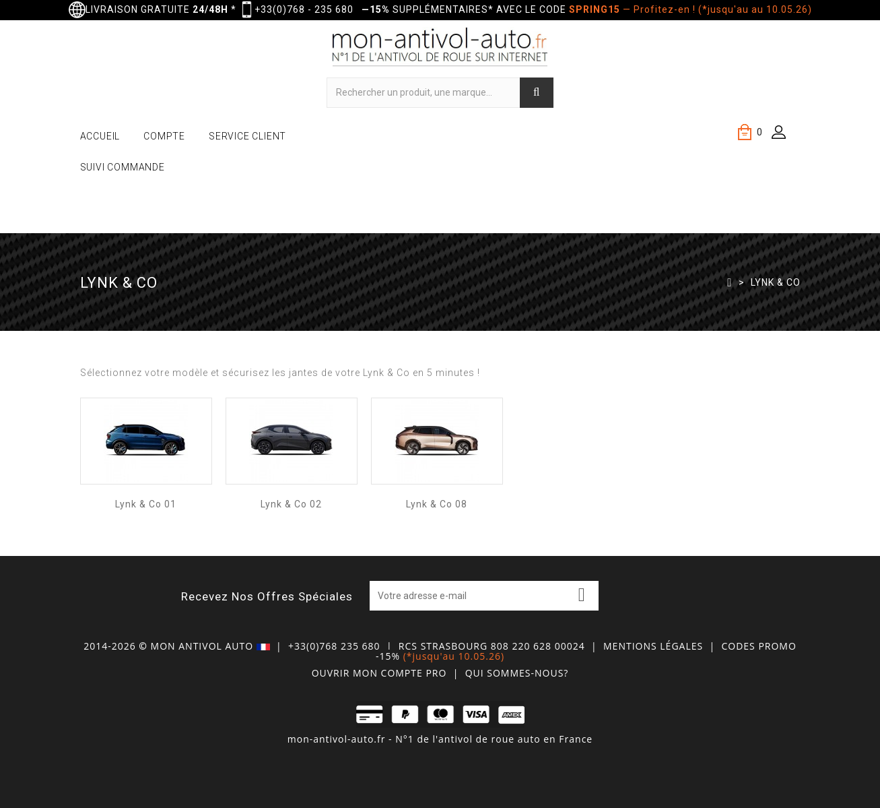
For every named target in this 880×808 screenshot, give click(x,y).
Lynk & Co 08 (436, 504)
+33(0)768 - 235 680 (304, 9)
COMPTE (164, 136)
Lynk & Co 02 (291, 504)
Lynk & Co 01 (145, 504)
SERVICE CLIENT (247, 136)
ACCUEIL (100, 136)
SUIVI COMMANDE (122, 167)
